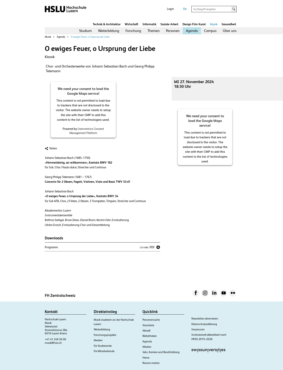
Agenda (192, 31)
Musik (213, 24)
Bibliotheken (149, 335)
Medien (98, 340)
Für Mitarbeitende (104, 351)
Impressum (198, 329)
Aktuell (146, 330)
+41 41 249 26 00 (55, 339)
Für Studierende (103, 345)
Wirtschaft (131, 24)
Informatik (149, 24)
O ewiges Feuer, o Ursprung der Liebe (90, 36)
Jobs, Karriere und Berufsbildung (161, 352)
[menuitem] (85, 30)
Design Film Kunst (194, 24)
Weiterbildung (108, 31)
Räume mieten (151, 362)
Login (170, 8)
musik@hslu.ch (53, 342)
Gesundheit (229, 24)
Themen (153, 31)
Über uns (229, 31)
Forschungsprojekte (105, 334)
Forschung (133, 31)
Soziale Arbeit (169, 24)
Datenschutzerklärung (204, 324)
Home (145, 357)
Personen (173, 31)
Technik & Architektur (107, 24)
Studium (85, 31)
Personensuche (151, 319)
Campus (210, 31)
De (185, 8)
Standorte (148, 325)
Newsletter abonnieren (204, 318)
